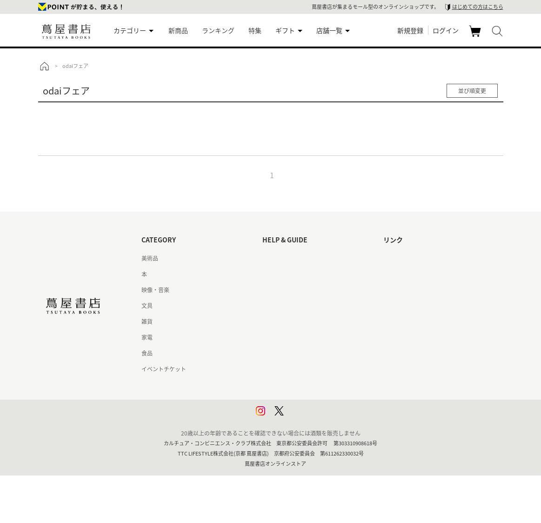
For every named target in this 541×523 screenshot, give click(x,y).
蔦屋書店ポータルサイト (414, 258)
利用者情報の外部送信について (301, 416)
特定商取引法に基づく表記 (295, 353)
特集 (254, 30)
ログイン (446, 30)
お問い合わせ (279, 290)
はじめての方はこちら (477, 7)
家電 (147, 337)
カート (476, 36)
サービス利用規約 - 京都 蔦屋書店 (304, 321)
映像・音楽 (155, 290)
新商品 (178, 30)
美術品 (149, 258)
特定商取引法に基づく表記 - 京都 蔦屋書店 (315, 369)
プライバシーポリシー (290, 385)
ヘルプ (270, 274)
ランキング (218, 30)
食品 (147, 353)
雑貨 (147, 321)
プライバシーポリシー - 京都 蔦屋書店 (310, 400)
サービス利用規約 (284, 306)
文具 (147, 306)
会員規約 (273, 337)
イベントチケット (163, 369)
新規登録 (410, 30)
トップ (44, 66)
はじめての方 (279, 258)
